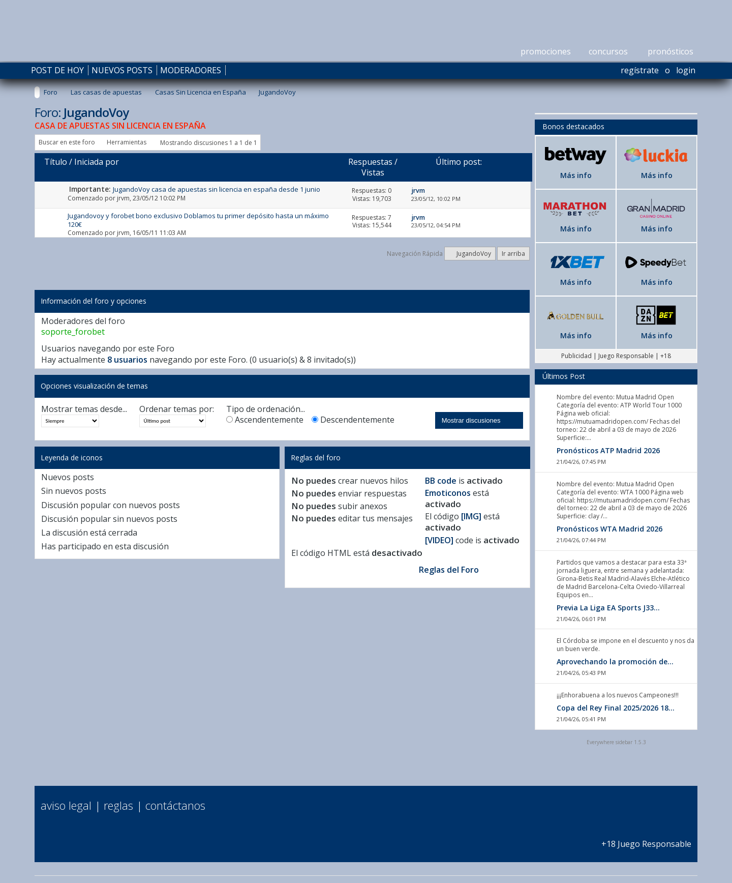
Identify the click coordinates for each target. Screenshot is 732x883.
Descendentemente (353, 420)
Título (55, 161)
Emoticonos (448, 492)
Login (685, 70)
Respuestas (370, 161)
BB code (440, 480)
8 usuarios (127, 359)
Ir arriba (513, 253)
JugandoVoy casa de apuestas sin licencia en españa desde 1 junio (216, 189)
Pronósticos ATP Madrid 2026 (608, 450)
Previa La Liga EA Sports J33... (608, 607)
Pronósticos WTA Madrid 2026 (609, 529)
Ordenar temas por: (176, 409)
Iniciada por (96, 161)
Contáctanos (175, 805)
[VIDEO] (439, 540)
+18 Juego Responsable (646, 838)
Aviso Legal (66, 805)
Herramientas (126, 142)
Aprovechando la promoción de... (615, 661)
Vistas (372, 172)
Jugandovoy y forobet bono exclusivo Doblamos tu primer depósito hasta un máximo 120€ (198, 220)
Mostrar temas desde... (84, 409)
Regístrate (640, 70)
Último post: (459, 161)
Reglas (118, 805)
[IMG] (471, 516)
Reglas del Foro (449, 569)
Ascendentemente (264, 420)
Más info (576, 175)
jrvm (123, 198)
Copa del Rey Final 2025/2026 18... (616, 708)
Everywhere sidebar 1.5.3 (616, 742)
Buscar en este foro (67, 142)
